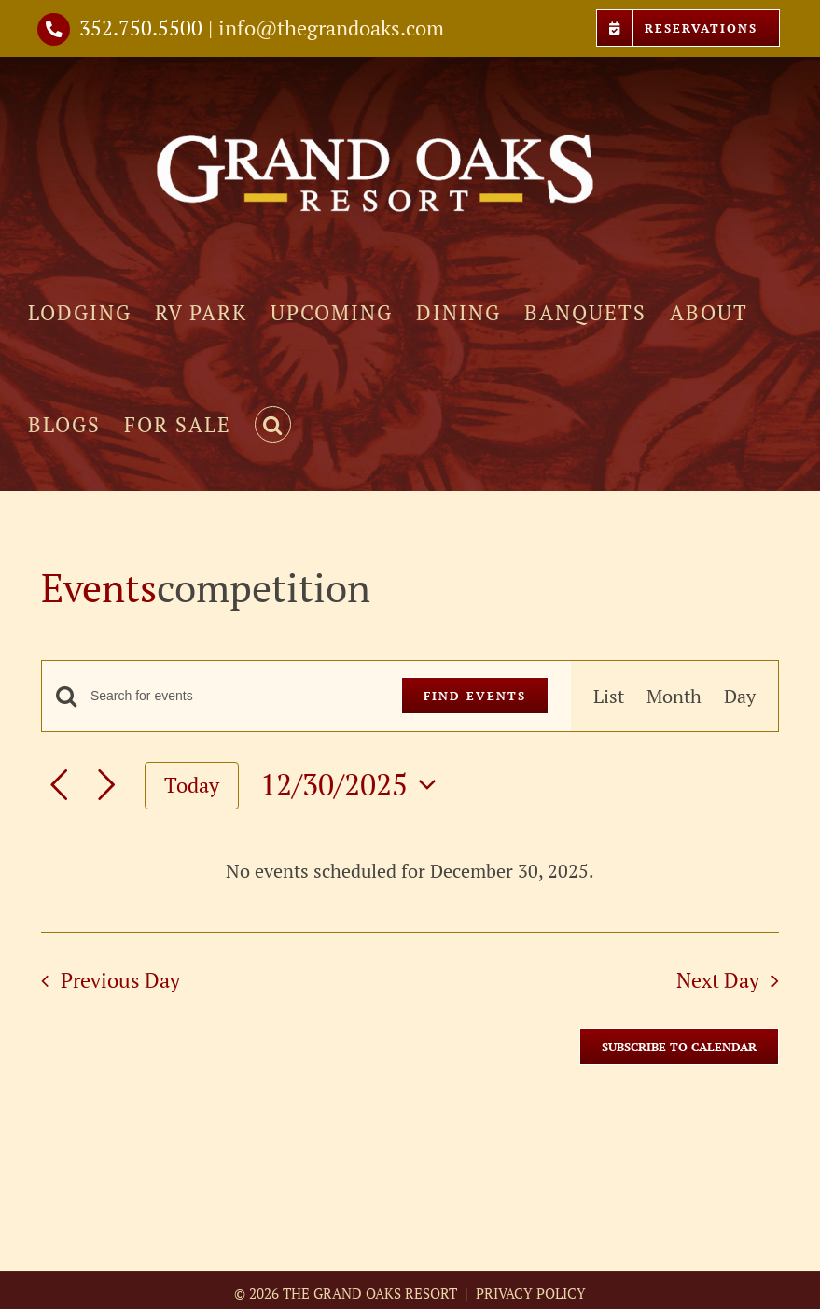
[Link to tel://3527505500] (53, 29)
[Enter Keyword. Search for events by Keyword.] (234, 696)
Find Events (475, 695)
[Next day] (106, 785)
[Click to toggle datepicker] (354, 785)
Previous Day (120, 979)
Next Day (717, 979)
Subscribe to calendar (679, 1046)
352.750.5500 (140, 27)
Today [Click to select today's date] (191, 784)
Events (99, 587)
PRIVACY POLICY (529, 1293)
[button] (273, 425)
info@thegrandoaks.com (331, 27)
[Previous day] (58, 785)
